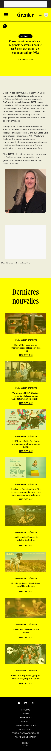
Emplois (25, 714)
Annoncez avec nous (25, 725)
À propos (25, 710)
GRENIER (25, 743)
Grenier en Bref (25, 729)
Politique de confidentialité (25, 733)
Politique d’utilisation (25, 737)
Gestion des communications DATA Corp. (24, 93)
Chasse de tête (26, 718)
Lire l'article (26, 355)
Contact (25, 721)
